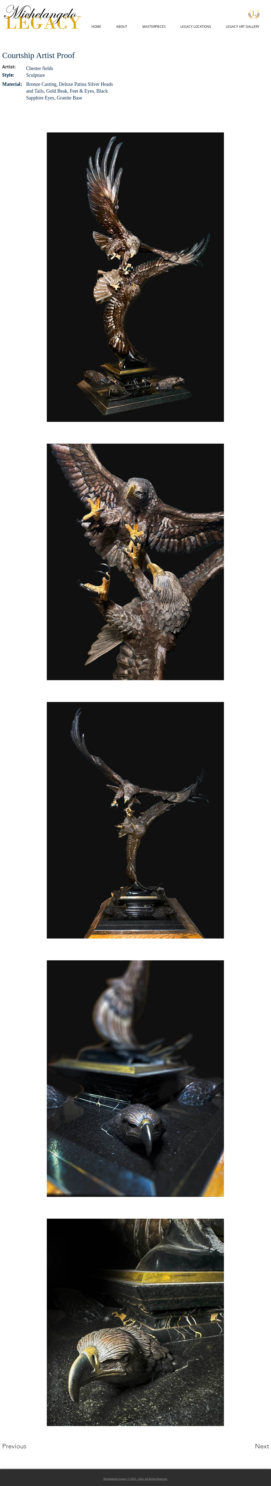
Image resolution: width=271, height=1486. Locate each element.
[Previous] (21, 1446)
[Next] (251, 1446)
